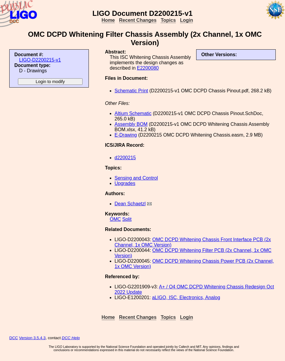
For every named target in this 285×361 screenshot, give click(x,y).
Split (127, 219)
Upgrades (125, 183)
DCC (13, 338)
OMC (115, 219)
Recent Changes (137, 20)
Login (186, 20)
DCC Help (71, 338)
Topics (168, 20)
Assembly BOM (131, 124)
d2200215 (125, 157)
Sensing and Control (136, 177)
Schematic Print (131, 90)
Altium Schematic (133, 113)
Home (108, 20)
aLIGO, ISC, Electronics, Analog (186, 297)
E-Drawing (126, 134)
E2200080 (148, 68)
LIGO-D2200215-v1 (40, 59)
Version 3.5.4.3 (32, 338)
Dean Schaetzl (130, 203)
